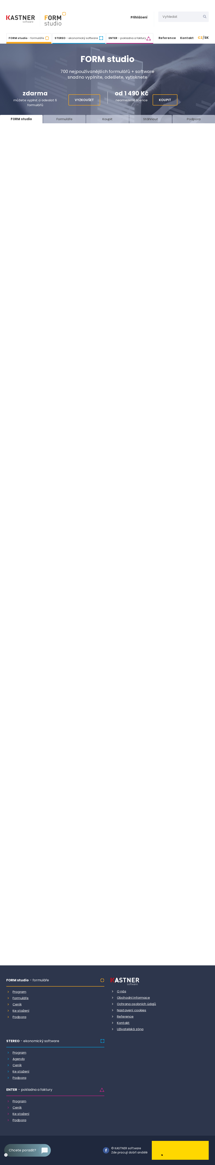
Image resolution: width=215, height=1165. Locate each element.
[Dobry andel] (180, 1150)
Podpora (19, 1017)
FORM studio (26, 37)
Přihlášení (139, 17)
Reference (167, 38)
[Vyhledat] (205, 17)
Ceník (17, 1004)
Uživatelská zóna (130, 1029)
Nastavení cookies (131, 1010)
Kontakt (187, 38)
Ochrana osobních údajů (136, 1004)
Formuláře (21, 998)
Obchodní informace (133, 997)
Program (19, 991)
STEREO (76, 38)
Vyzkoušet (84, 100)
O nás (121, 991)
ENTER (127, 38)
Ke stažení (21, 1010)
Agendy (19, 1059)
